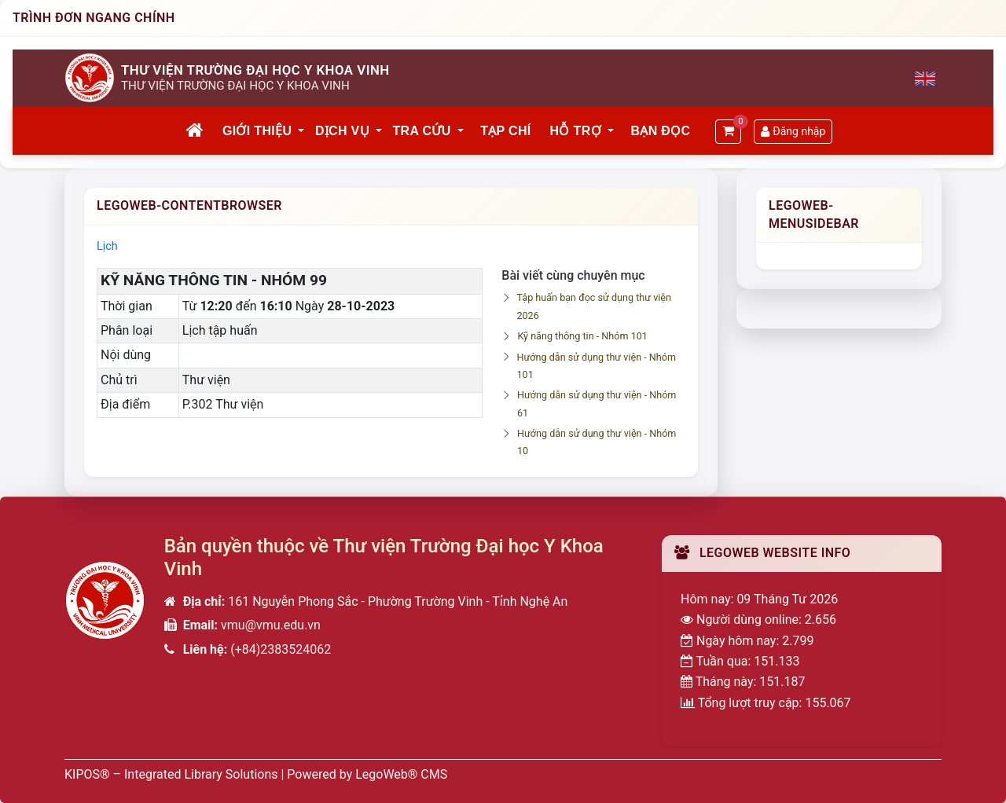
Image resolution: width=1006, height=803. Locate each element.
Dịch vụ (342, 131)
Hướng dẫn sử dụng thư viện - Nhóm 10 (596, 441)
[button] (302, 131)
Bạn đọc (660, 131)
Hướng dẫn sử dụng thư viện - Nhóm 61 (596, 403)
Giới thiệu (257, 131)
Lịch (107, 246)
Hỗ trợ (575, 131)
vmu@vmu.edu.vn (271, 625)
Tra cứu (422, 131)
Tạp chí (505, 131)
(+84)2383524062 (280, 649)
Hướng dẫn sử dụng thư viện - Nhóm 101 (596, 365)
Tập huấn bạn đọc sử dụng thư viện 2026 (593, 306)
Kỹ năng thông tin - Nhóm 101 (582, 336)
